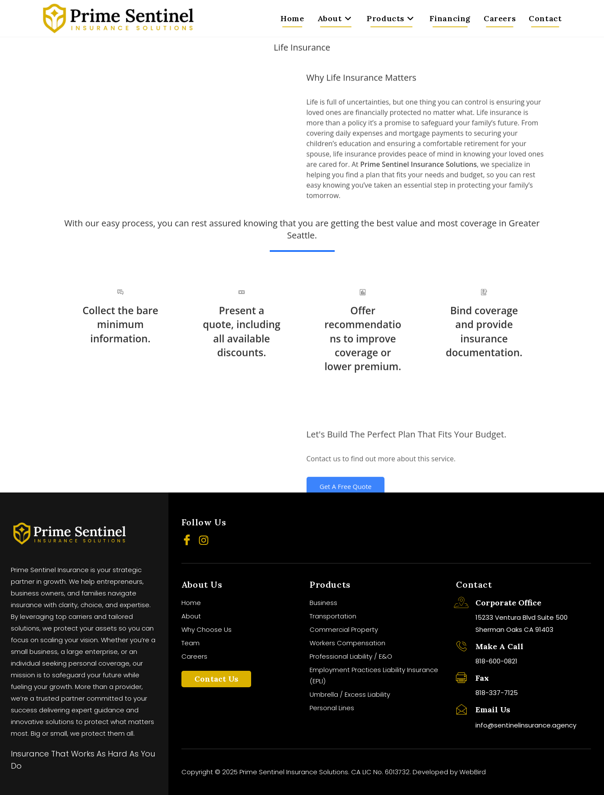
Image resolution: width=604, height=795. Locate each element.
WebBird (472, 771)
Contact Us (216, 679)
